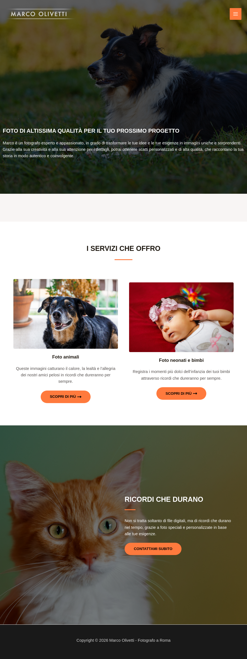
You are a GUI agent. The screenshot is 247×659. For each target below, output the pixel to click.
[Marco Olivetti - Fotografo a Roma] (40, 14)
